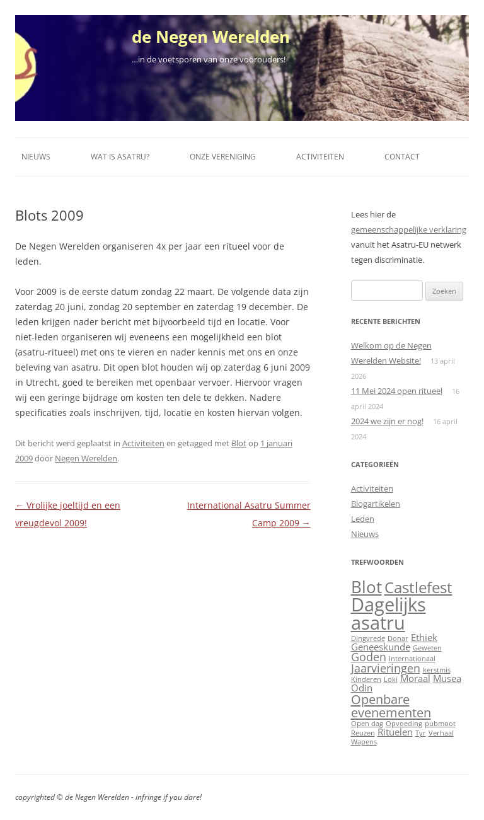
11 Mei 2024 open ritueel (396, 390)
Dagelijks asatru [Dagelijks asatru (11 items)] (388, 613)
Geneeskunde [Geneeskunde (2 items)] (380, 646)
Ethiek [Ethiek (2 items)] (424, 637)
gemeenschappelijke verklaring (408, 229)
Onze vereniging (223, 156)
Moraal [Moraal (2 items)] (415, 678)
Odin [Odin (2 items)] (361, 687)
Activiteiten (320, 156)
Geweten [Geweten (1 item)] (427, 648)
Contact (402, 156)
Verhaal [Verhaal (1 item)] (441, 733)
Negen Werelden (86, 458)
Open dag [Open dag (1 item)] (367, 723)
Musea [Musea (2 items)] (447, 678)
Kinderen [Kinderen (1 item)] (366, 679)
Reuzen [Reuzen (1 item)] (363, 733)
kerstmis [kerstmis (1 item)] (437, 670)
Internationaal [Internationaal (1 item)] (412, 658)
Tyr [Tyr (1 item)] (420, 733)
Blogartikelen (375, 503)
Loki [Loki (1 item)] (391, 679)
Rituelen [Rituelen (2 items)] (395, 731)
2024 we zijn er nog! (387, 421)
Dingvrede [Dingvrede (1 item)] (368, 638)
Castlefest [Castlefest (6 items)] (418, 587)
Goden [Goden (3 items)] (368, 656)
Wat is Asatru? (120, 156)
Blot (238, 443)
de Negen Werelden (211, 36)
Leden (362, 518)
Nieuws (35, 156)
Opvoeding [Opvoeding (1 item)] (404, 723)
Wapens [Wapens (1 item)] (364, 741)
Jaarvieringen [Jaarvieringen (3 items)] (385, 668)
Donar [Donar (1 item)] (398, 638)
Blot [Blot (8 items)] (366, 586)
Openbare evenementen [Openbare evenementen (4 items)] (391, 705)
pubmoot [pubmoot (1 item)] (440, 723)
